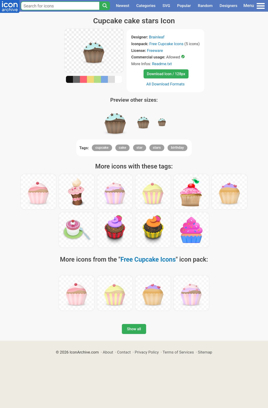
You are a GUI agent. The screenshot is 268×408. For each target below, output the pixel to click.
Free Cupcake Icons (166, 43)
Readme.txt (162, 63)
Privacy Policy (147, 352)
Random (205, 5)
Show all (134, 329)
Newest (122, 5)
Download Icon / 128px (166, 74)
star (140, 147)
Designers (228, 5)
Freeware (155, 50)
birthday (177, 147)
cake (122, 147)
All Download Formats (165, 84)
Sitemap (205, 352)
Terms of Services (178, 352)
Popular (184, 5)
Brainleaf (156, 37)
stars (157, 147)
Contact (124, 352)
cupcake (101, 147)
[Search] (104, 5)
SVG (166, 5)
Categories (146, 5)
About (108, 352)
